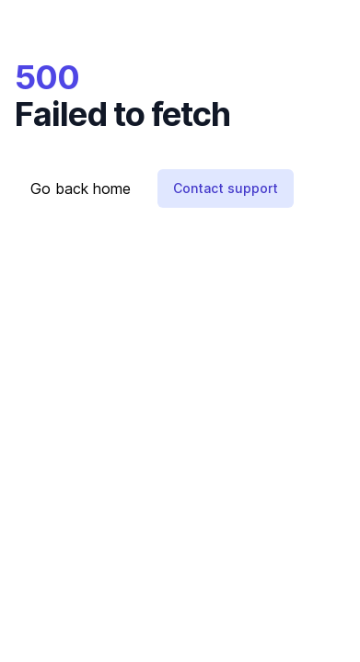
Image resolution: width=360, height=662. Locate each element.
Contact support (225, 188)
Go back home (80, 188)
